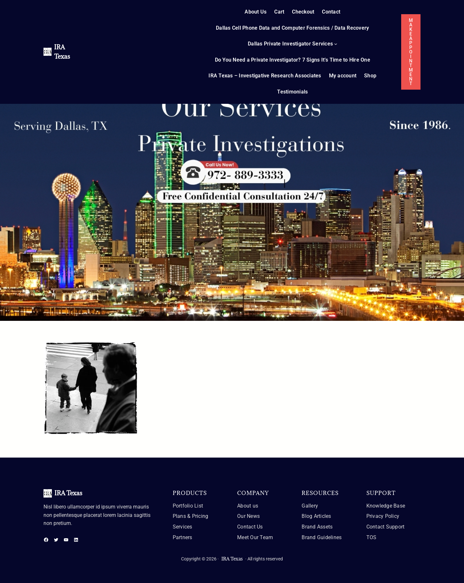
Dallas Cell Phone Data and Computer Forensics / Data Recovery (292, 28)
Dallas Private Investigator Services (290, 44)
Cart (279, 12)
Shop (370, 76)
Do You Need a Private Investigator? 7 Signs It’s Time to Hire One (292, 60)
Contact (331, 12)
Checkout (303, 12)
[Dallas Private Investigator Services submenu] (335, 43)
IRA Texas (68, 493)
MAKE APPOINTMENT (411, 52)
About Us (255, 12)
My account (343, 76)
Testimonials (292, 92)
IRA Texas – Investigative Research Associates (264, 76)
